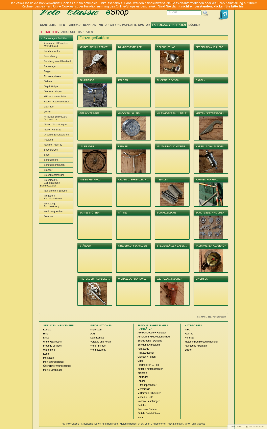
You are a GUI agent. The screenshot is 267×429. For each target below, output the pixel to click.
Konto (46, 353)
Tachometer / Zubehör (54, 191)
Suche (173, 12)
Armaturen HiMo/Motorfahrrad (154, 336)
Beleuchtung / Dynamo (150, 340)
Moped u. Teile (145, 397)
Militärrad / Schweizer (149, 393)
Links (46, 337)
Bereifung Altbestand (149, 344)
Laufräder (47, 106)
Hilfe (45, 333)
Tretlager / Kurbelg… (94, 278)
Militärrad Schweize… (172, 146)
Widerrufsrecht (98, 345)
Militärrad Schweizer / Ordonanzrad (53, 118)
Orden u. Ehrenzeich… (133, 179)
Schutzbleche (49, 160)
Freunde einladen (52, 345)
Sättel (45, 155)
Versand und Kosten (101, 341)
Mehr (140, 417)
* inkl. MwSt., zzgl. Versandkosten (211, 317)
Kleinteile (142, 373)
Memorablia (144, 389)
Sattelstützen (49, 150)
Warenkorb (49, 349)
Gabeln (46, 81)
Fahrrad (74, 24)
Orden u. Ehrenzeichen (54, 134)
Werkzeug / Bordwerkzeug (49, 205)
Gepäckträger (49, 86)
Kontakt (47, 329)
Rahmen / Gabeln (147, 409)
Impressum (96, 329)
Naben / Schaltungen (53, 124)
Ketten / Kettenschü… (211, 113)
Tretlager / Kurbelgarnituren (51, 197)
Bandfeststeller (50, 51)
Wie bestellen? (98, 349)
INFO (62, 24)
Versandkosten (256, 426)
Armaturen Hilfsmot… (94, 47)
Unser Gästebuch (52, 341)
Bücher (194, 24)
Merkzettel (48, 357)
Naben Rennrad (50, 129)
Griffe (140, 360)
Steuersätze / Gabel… (172, 245)
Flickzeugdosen (50, 76)
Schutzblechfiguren (52, 165)
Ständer (46, 170)
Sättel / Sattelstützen (149, 413)
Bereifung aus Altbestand (55, 61)
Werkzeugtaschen (51, 211)
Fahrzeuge (47, 66)
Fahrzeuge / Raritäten (169, 24)
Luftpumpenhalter (147, 385)
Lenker (45, 111)
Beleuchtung (48, 56)
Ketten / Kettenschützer (54, 101)
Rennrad (89, 24)
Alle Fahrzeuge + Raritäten (152, 332)
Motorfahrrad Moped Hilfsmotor (124, 24)
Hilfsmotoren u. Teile (53, 96)
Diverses (46, 216)
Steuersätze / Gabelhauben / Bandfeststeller (50, 183)
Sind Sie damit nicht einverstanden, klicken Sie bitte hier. (201, 6)
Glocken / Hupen (51, 91)
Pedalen (46, 140)
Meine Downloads (52, 370)
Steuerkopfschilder (52, 175)
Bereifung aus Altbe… (211, 47)
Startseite (48, 24)
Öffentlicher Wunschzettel (57, 365)
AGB (92, 333)
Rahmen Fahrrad (51, 145)
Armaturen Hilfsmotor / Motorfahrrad (54, 45)
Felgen (45, 71)
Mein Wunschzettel (53, 361)
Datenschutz (97, 337)
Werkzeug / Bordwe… (132, 278)
